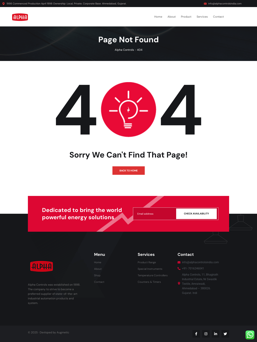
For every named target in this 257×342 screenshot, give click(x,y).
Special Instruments (150, 269)
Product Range (147, 262)
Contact (218, 17)
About (172, 17)
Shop (97, 275)
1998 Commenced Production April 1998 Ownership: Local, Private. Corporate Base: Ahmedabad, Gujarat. (66, 3)
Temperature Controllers (153, 275)
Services (202, 17)
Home (158, 17)
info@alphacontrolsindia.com (224, 3)
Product (186, 17)
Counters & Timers (150, 282)
